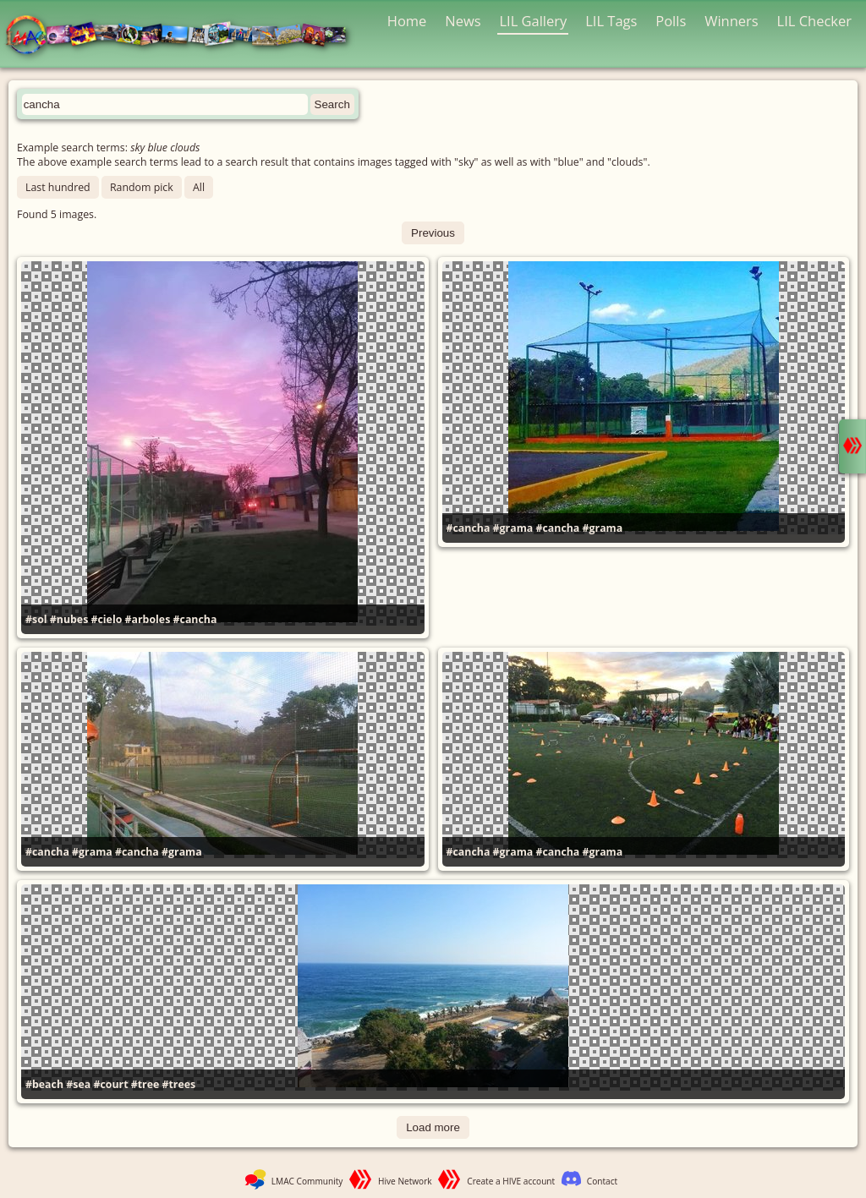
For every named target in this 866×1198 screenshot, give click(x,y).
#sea (78, 1084)
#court (110, 1084)
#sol (36, 619)
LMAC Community (307, 1181)
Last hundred (57, 187)
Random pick (141, 187)
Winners (731, 20)
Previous (433, 233)
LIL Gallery (533, 20)
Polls (670, 20)
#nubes (69, 619)
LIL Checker (814, 20)
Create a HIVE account (511, 1181)
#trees (179, 1084)
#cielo (107, 619)
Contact (602, 1181)
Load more (433, 1127)
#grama (513, 528)
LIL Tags (611, 20)
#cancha (195, 619)
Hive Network (405, 1181)
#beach (44, 1084)
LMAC (184, 35)
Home (407, 20)
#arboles (148, 619)
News (462, 20)
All (199, 187)
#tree (145, 1084)
